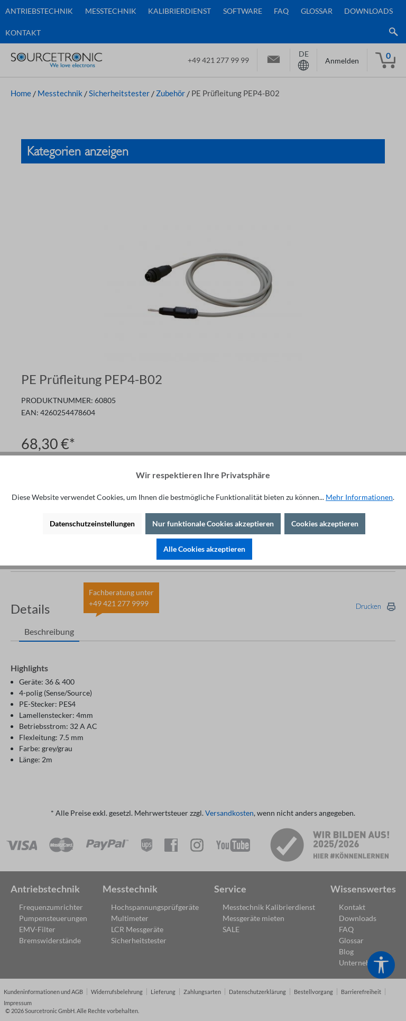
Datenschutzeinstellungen (92, 523)
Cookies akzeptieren (324, 523)
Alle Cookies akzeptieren (204, 548)
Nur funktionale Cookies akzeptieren (213, 523)
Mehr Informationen (359, 497)
